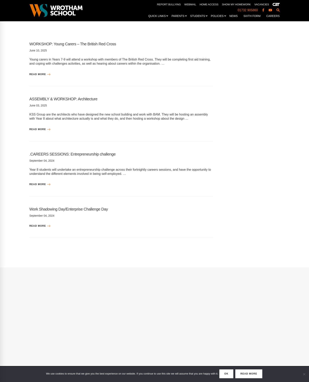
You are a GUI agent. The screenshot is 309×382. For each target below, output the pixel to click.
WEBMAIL (190, 4)
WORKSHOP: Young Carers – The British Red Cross (81, 43)
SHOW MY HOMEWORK (236, 4)
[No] (304, 375)
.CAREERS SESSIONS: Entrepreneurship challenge (81, 154)
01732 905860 (248, 10)
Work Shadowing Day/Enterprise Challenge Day (76, 208)
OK (224, 374)
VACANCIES (261, 4)
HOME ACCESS (209, 4)
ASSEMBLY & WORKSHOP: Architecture (70, 98)
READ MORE (251, 374)
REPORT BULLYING (169, 4)
